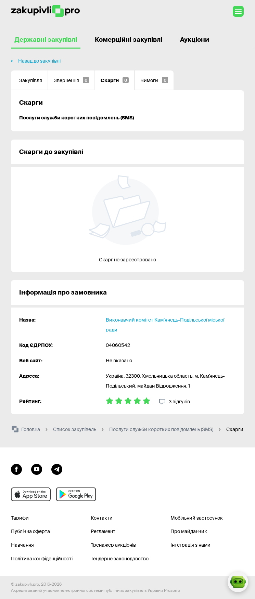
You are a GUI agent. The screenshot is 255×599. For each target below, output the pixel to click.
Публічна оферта (30, 531)
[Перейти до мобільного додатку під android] (76, 494)
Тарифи (20, 518)
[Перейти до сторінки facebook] (16, 468)
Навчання (22, 545)
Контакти (102, 518)
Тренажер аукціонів (113, 545)
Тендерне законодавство (120, 559)
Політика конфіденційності (42, 559)
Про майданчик (188, 531)
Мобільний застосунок (196, 518)
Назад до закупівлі (39, 61)
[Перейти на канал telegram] (56, 468)
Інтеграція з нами (190, 545)
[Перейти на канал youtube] (36, 468)
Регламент (103, 531)
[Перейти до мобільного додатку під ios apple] (31, 494)
